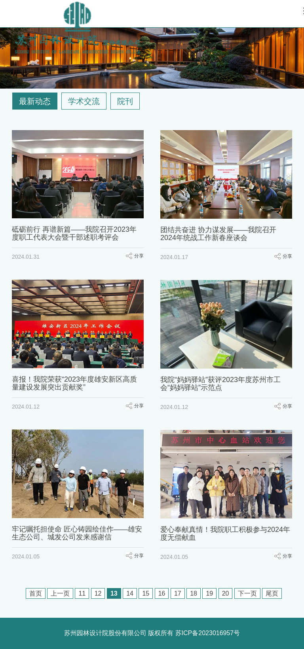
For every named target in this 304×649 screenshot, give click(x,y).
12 (98, 593)
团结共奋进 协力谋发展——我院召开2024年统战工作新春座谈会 (218, 234)
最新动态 (35, 101)
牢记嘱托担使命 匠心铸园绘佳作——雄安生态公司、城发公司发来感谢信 (77, 533)
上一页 (60, 593)
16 (161, 593)
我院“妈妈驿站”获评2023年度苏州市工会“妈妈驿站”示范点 (220, 384)
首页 (35, 593)
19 (209, 593)
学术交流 (84, 101)
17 (177, 593)
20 (225, 593)
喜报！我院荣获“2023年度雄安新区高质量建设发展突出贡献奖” (74, 383)
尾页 (272, 593)
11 (82, 593)
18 (193, 593)
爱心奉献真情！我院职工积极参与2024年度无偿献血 (225, 533)
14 (129, 593)
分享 (139, 256)
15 (145, 593)
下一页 (247, 593)
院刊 (125, 101)
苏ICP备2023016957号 (207, 633)
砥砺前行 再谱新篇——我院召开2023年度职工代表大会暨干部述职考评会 (74, 233)
